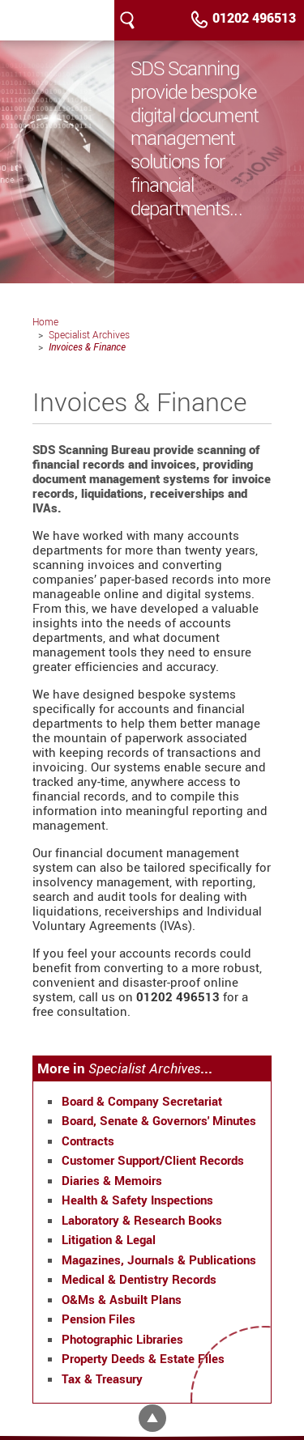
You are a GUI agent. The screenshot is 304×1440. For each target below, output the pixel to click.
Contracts (88, 1140)
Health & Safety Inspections (137, 1200)
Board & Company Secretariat (142, 1101)
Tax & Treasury (102, 1378)
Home (45, 321)
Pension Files (98, 1318)
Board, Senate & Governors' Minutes (159, 1120)
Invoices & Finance (87, 346)
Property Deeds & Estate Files (143, 1358)
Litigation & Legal (109, 1239)
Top (152, 1418)
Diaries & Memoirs (112, 1180)
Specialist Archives (89, 334)
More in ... (124, 1068)
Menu (153, 20)
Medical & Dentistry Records (139, 1279)
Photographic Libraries (122, 1339)
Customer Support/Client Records (153, 1160)
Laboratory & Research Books (142, 1220)
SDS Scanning (28, 20)
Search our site (127, 20)
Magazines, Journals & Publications (159, 1259)
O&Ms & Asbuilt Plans (122, 1299)
